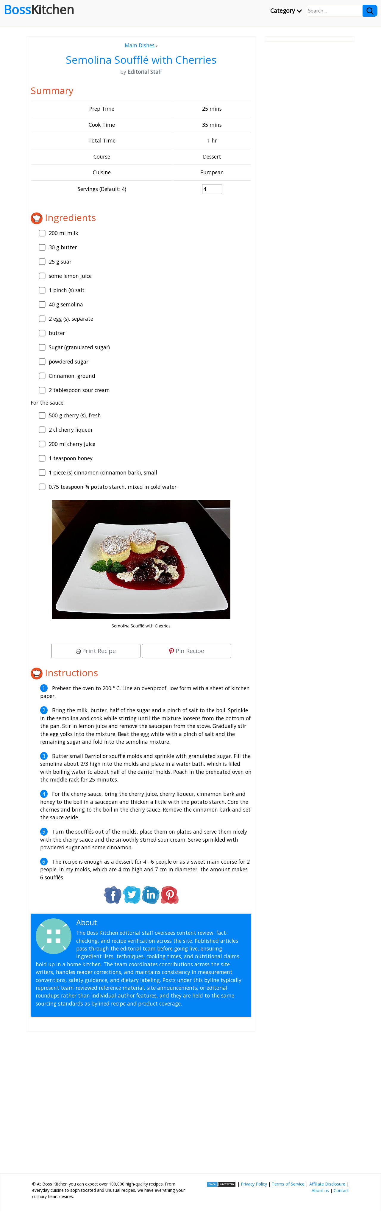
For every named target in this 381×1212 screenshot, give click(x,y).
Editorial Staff (122, 922)
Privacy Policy (254, 1184)
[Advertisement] (141, 1100)
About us (320, 1190)
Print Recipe (96, 651)
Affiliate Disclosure (327, 1184)
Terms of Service (288, 1184)
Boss (39, 9)
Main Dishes (139, 45)
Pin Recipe (186, 651)
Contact (341, 1190)
